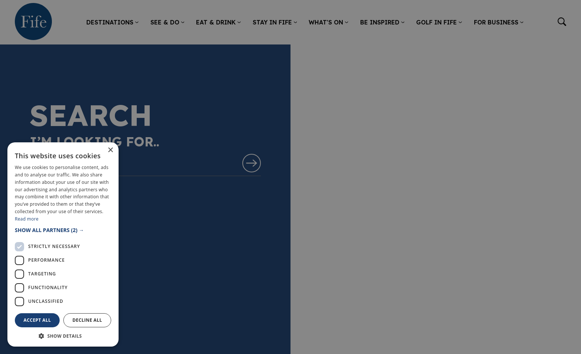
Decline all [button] (87, 320)
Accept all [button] (37, 320)
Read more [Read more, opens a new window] (27, 219)
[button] (63, 230)
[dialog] (290, 177)
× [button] (110, 150)
